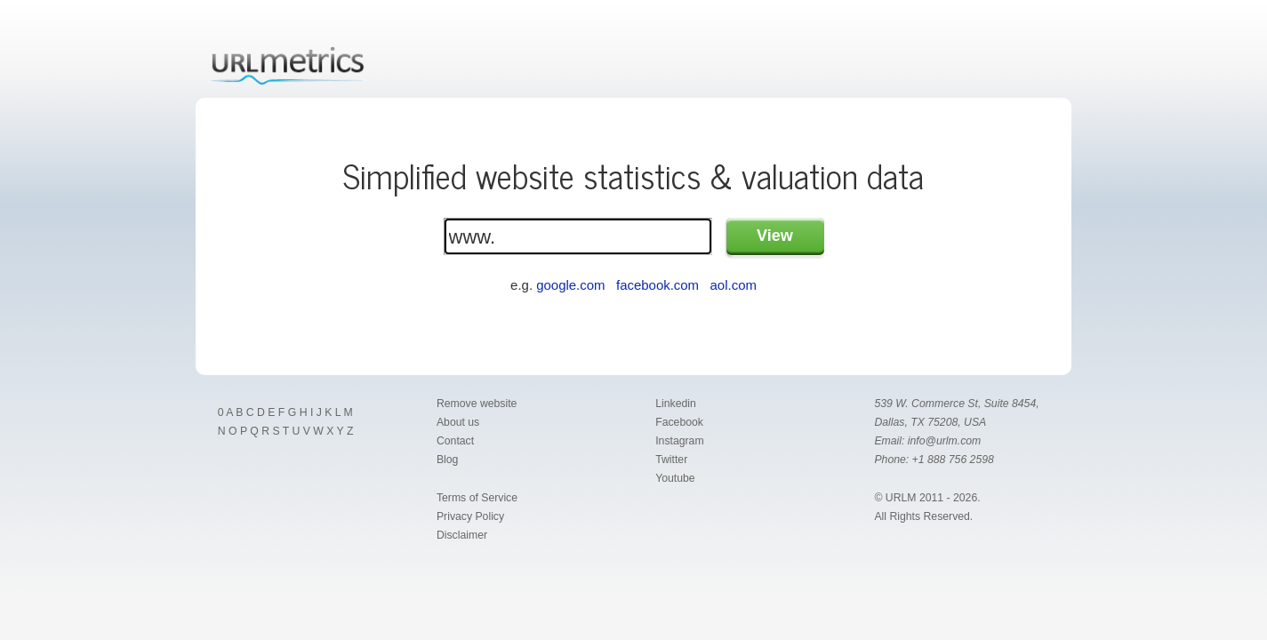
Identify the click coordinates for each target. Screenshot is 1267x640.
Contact (455, 441)
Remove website (477, 403)
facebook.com (657, 284)
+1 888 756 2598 (953, 459)
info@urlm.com (944, 441)
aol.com (733, 284)
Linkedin (675, 403)
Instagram (679, 441)
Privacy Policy (470, 516)
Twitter (671, 459)
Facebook (679, 422)
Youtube (674, 478)
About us (458, 422)
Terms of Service (477, 498)
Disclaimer (462, 535)
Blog (448, 459)
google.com (570, 284)
